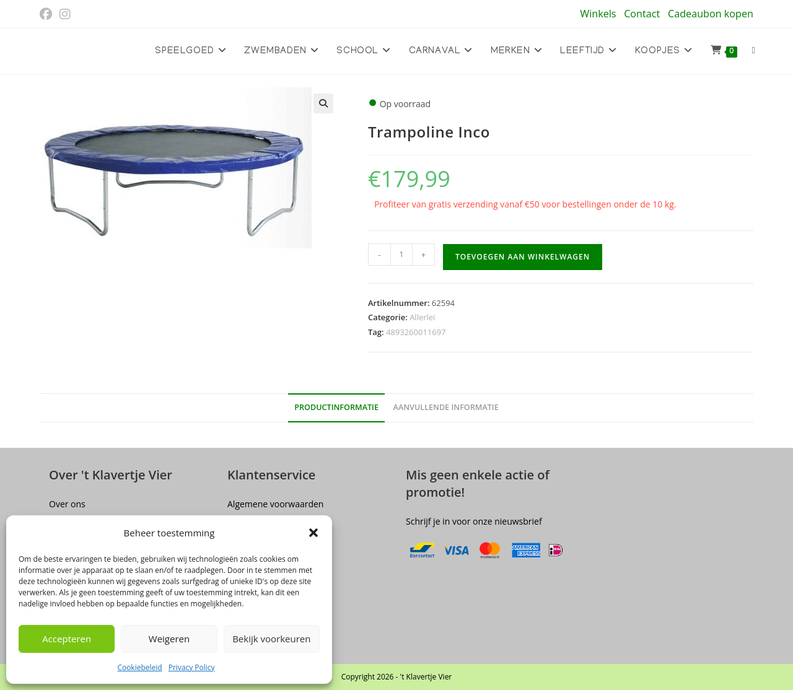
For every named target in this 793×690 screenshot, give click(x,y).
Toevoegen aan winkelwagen (522, 256)
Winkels (598, 13)
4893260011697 (416, 332)
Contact (642, 13)
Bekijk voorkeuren (271, 638)
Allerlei (422, 317)
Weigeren (169, 638)
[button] (313, 532)
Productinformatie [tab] (336, 407)
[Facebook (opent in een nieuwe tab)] (48, 14)
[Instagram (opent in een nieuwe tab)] (65, 14)
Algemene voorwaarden (275, 504)
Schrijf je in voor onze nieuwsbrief (474, 521)
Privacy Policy (192, 667)
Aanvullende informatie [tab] (446, 407)
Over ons (67, 504)
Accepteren (66, 638)
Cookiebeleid (139, 667)
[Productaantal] (401, 254)
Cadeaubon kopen (710, 13)
